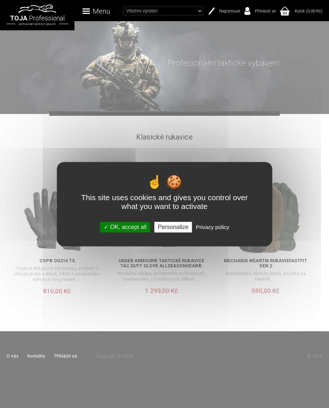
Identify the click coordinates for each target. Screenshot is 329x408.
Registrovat (229, 11)
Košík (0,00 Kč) (308, 11)
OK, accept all (125, 227)
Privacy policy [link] (212, 227)
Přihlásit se (265, 11)
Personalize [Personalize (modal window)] (173, 227)
